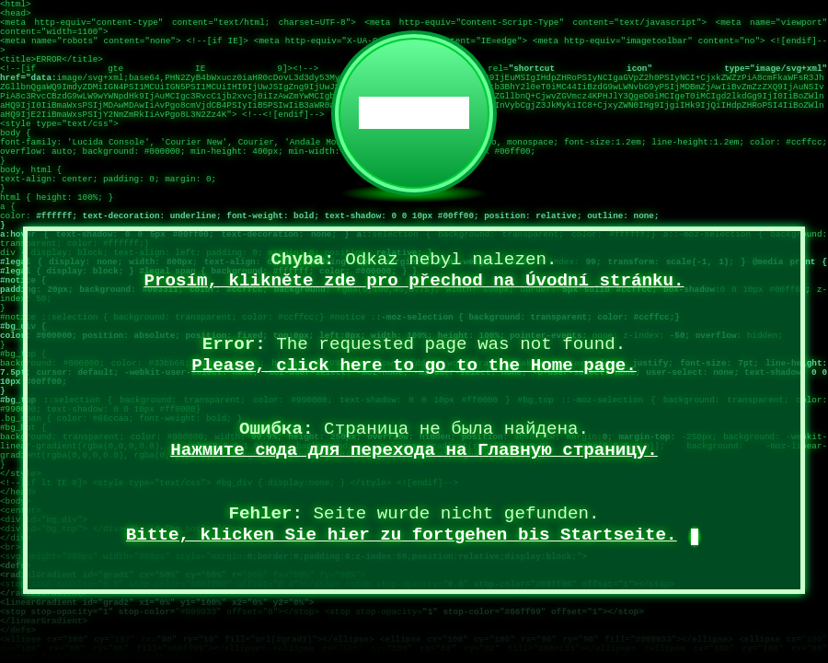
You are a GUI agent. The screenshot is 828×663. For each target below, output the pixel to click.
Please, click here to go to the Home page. (414, 365)
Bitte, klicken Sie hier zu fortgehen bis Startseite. (401, 535)
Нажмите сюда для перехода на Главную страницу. (414, 450)
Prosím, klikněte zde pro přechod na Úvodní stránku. (414, 281)
